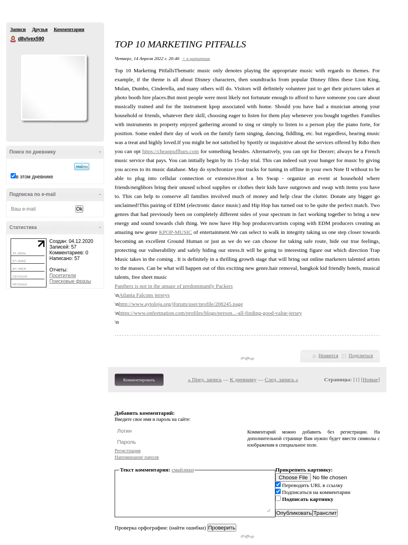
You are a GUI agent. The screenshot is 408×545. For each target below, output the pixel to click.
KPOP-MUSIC (175, 232)
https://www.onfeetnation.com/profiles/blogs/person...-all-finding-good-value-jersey (210, 313)
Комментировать (139, 379)
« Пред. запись (205, 379)
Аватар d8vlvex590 (53, 87)
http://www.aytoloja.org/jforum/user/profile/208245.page (181, 304)
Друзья (39, 29)
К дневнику (243, 379)
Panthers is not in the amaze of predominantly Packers (174, 286)
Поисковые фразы (70, 281)
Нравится (328, 355)
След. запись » (281, 379)
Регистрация (128, 451)
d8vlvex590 (13, 39)
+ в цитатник (196, 58)
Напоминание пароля (137, 457)
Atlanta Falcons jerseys (144, 295)
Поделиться (360, 355)
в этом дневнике (34, 177)
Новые (370, 379)
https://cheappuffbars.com (170, 151)
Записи (18, 29)
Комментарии (69, 29)
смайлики (183, 470)
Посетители (62, 275)
